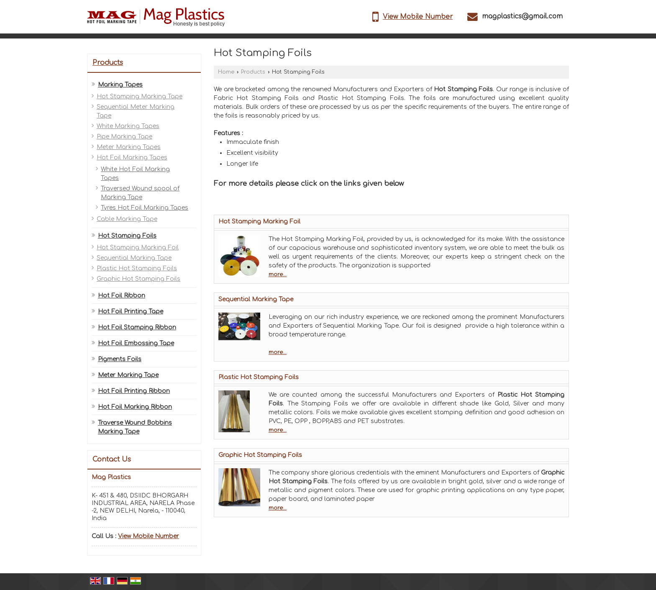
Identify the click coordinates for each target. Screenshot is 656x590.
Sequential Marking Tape (134, 258)
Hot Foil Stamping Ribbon (137, 327)
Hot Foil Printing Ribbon (134, 391)
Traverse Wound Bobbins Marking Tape (135, 427)
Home (226, 72)
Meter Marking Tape (128, 375)
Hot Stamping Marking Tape (139, 96)
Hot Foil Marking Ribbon (135, 407)
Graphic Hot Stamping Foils (138, 279)
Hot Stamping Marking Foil (138, 247)
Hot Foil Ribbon (121, 295)
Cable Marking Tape (127, 219)
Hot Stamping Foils (127, 236)
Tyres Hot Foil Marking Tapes (144, 208)
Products (107, 63)
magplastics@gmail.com (522, 16)
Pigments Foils (119, 359)
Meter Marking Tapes (129, 147)
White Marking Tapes (128, 126)
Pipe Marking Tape (124, 136)
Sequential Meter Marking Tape (135, 111)
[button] (418, 17)
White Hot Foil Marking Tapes (135, 173)
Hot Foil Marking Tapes (132, 157)
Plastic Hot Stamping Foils (137, 268)
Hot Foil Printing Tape (130, 311)
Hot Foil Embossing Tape (136, 343)
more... (278, 274)
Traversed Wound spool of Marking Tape (140, 192)
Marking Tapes (120, 85)
